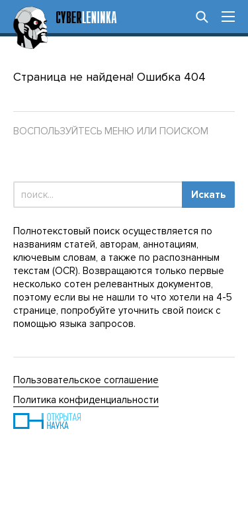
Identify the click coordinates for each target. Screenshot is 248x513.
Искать (208, 195)
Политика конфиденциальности (86, 400)
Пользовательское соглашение (86, 380)
